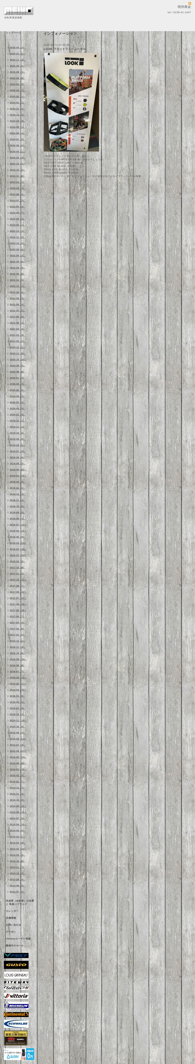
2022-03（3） (17, 274)
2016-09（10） (18, 659)
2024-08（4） (17, 133)
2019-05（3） (17, 463)
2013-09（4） (17, 879)
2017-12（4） (17, 567)
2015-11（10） (18, 720)
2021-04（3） (17, 329)
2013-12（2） (17, 861)
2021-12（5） (17, 280)
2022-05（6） (17, 261)
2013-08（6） (17, 885)
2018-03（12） (18, 549)
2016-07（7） (17, 671)
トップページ (13, 32)
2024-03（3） (17, 157)
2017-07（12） (18, 598)
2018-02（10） (18, 555)
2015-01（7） (17, 781)
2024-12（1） (17, 109)
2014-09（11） (18, 806)
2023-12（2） (17, 170)
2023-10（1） (17, 182)
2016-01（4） (17, 708)
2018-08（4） (17, 518)
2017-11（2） (17, 573)
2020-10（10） (18, 359)
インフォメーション (17, 39)
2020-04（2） (17, 396)
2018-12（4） (17, 494)
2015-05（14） (18, 757)
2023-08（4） (17, 194)
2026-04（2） (17, 47)
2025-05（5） (17, 84)
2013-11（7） (17, 867)
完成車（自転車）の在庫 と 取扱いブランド (20, 902)
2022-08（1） (17, 255)
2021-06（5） (17, 317)
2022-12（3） (17, 231)
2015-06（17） (18, 751)
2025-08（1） (17, 72)
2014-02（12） (18, 849)
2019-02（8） (17, 482)
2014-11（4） (17, 794)
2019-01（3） (17, 488)
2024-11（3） (17, 115)
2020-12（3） (17, 347)
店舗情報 (11, 918)
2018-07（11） (18, 525)
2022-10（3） (17, 243)
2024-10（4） (17, 121)
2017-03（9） (17, 622)
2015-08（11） (18, 739)
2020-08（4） (17, 372)
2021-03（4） (17, 335)
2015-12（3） (17, 714)
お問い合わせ (13, 925)
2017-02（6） (17, 629)
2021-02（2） (17, 341)
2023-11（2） (17, 176)
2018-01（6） (17, 561)
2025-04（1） (17, 90)
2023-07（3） (17, 200)
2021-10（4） (17, 292)
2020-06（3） (17, 384)
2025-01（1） (17, 102)
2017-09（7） (17, 586)
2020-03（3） (17, 402)
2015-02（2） (17, 775)
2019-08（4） (17, 445)
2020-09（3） (17, 365)
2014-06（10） (18, 824)
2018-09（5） (17, 512)
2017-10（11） (18, 580)
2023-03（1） (17, 225)
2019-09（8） (17, 439)
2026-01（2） (17, 53)
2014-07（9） (17, 818)
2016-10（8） (17, 653)
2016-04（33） (18, 690)
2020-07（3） (17, 378)
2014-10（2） (17, 800)
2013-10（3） (17, 873)
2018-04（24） (18, 543)
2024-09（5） (17, 127)
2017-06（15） (18, 604)
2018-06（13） (18, 531)
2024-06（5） (17, 145)
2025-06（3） (17, 78)
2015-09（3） (17, 733)
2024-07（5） (17, 139)
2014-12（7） (17, 788)
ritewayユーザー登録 (18, 938)
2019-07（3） (17, 451)
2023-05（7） (17, 213)
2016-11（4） (17, 647)
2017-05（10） (18, 610)
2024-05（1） (17, 151)
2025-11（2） (17, 60)
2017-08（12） (18, 592)
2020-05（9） (17, 390)
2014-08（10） (18, 812)
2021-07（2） (17, 310)
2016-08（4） (17, 665)
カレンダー (12, 911)
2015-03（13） (18, 769)
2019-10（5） (17, 433)
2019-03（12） (18, 476)
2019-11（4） (17, 427)
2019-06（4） (17, 457)
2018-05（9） (17, 537)
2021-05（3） (17, 323)
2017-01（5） (17, 635)
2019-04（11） (18, 469)
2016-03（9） (17, 696)
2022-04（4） (17, 268)
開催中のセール (15, 945)
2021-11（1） (17, 286)
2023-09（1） (17, 188)
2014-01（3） (17, 855)
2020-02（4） (17, 408)
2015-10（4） (17, 726)
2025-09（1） (17, 66)
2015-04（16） (18, 763)
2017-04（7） (17, 616)
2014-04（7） (17, 836)
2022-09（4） (17, 249)
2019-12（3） (17, 421)
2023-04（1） (17, 219)
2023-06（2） (17, 206)
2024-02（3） (17, 164)
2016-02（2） (17, 702)
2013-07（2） (17, 892)
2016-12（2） (17, 641)
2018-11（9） (17, 500)
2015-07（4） (17, 745)
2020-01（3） (17, 414)
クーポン (11, 931)
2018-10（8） (17, 506)
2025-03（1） (17, 96)
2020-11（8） (17, 353)
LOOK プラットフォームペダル (65, 49)
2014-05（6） (17, 830)
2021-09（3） (17, 298)
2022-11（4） (17, 237)
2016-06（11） (18, 677)
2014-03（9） (17, 843)
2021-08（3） (17, 304)
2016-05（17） (18, 684)
